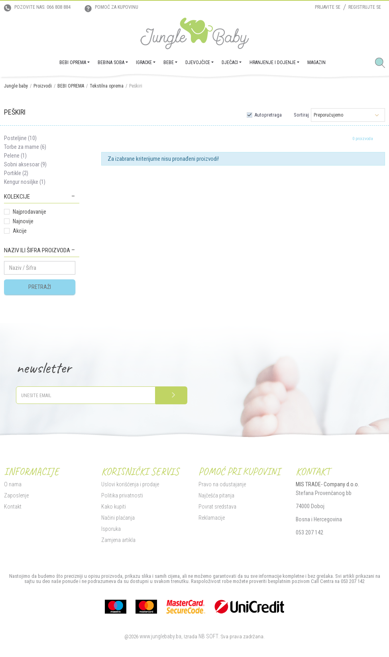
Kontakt (13, 506)
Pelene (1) (15, 155)
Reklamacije (211, 518)
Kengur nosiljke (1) (24, 182)
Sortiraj (301, 115)
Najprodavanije (29, 212)
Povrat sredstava (217, 506)
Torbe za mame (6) (25, 147)
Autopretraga (268, 115)
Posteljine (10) (20, 138)
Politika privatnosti (122, 495)
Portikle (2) (16, 173)
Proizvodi (42, 86)
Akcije (20, 231)
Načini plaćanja (118, 518)
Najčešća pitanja (216, 495)
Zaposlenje (16, 495)
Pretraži (39, 287)
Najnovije (23, 221)
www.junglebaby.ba (160, 636)
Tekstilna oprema (107, 86)
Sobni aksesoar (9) (25, 164)
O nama (13, 484)
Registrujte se (364, 7)
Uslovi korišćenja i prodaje (130, 484)
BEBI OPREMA (70, 86)
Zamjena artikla (118, 540)
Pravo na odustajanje (222, 484)
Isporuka (111, 529)
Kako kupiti (113, 506)
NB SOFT (208, 636)
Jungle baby (16, 86)
